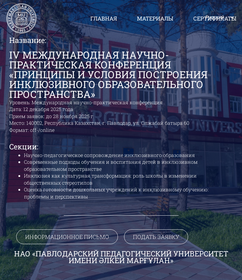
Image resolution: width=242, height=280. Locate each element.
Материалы (155, 18)
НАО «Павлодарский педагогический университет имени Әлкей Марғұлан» (121, 257)
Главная (103, 18)
